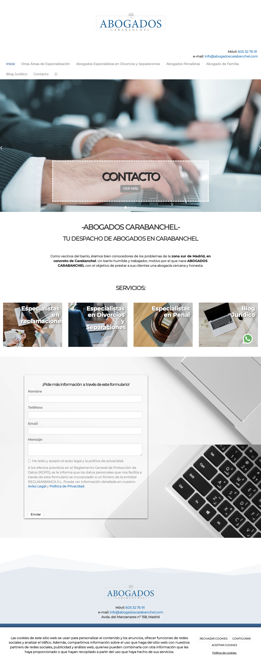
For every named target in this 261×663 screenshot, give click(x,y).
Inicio (10, 64)
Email (33, 424)
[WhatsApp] (56, 74)
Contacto (41, 74)
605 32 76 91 (247, 52)
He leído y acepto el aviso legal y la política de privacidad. (76, 461)
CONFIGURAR (241, 638)
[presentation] (59, 500)
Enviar (36, 514)
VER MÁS (130, 188)
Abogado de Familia (222, 64)
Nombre (35, 391)
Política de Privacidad (67, 486)
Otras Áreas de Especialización (45, 64)
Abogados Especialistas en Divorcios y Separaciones (118, 64)
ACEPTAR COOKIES (224, 645)
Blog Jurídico (16, 74)
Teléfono (35, 408)
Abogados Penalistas (183, 64)
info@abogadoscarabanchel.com (231, 56)
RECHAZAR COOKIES (214, 638)
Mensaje (35, 440)
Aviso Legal (37, 486)
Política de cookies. (224, 652)
